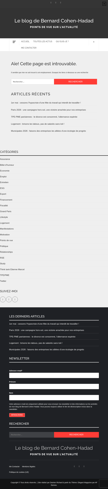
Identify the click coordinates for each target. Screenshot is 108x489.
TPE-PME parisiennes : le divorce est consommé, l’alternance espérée (44, 117)
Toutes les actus (42, 41)
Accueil (25, 41)
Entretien (4, 182)
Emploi (3, 176)
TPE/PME (4, 275)
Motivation (5, 234)
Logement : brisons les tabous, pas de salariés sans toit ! (37, 124)
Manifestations (7, 229)
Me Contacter (28, 48)
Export (3, 194)
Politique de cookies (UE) (19, 472)
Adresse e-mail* (15, 371)
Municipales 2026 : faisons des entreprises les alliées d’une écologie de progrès (48, 131)
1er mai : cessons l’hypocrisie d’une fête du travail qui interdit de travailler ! (46, 103)
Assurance (5, 159)
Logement (4, 223)
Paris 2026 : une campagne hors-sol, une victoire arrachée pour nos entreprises (48, 110)
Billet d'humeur (7, 165)
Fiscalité (4, 205)
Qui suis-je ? (62, 41)
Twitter (3, 281)
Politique (4, 246)
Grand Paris (5, 211)
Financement (6, 200)
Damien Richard (56, 483)
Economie (4, 171)
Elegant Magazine (85, 483)
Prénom (12, 382)
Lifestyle (4, 217)
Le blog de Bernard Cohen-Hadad (53, 21)
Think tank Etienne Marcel (12, 269)
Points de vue (6, 240)
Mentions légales (28, 467)
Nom (11, 393)
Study (2, 263)
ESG (2, 188)
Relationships (6, 252)
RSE (2, 258)
